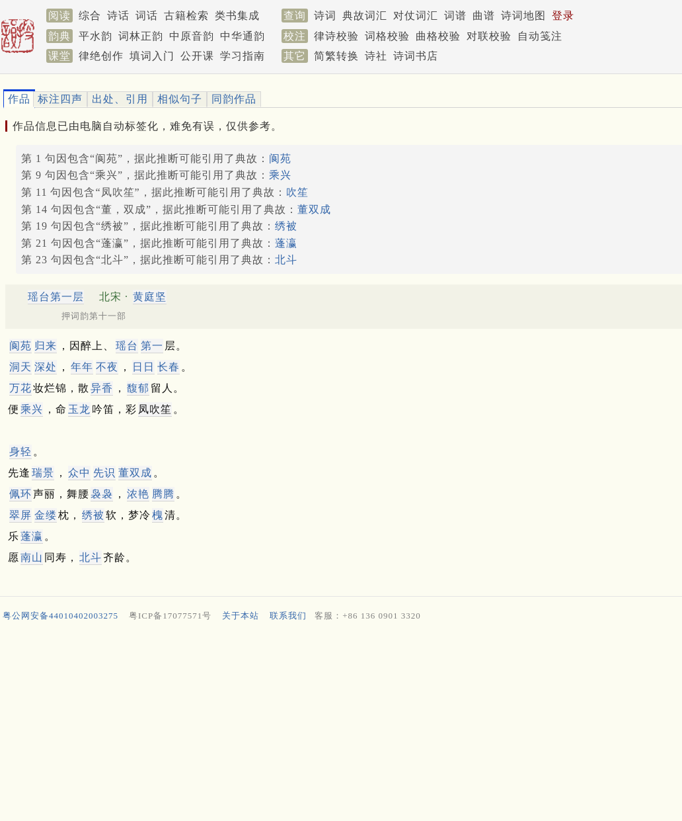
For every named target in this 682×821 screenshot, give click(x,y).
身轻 (20, 451)
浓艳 (138, 493)
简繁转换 (336, 56)
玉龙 (79, 409)
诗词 (325, 15)
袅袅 (102, 493)
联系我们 (288, 616)
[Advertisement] (335, 724)
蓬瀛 (286, 243)
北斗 (286, 259)
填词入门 (152, 56)
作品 (19, 99)
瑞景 (43, 472)
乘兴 (280, 175)
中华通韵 (242, 36)
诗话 (118, 15)
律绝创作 (101, 56)
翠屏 (20, 515)
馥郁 (138, 388)
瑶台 (127, 345)
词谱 (455, 15)
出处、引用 (120, 99)
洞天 (20, 366)
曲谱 (484, 15)
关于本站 (240, 616)
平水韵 (95, 36)
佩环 (20, 493)
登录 (563, 15)
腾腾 (163, 493)
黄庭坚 (150, 296)
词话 (146, 15)
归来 (45, 345)
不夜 (107, 366)
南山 (31, 557)
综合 (90, 15)
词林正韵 (140, 36)
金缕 (45, 515)
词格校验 (387, 36)
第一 (152, 345)
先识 (104, 472)
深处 (45, 366)
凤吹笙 (155, 409)
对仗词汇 (415, 15)
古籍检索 (186, 15)
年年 (82, 366)
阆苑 (280, 158)
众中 (79, 472)
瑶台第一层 (56, 296)
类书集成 (237, 15)
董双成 (314, 209)
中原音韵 (191, 36)
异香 (102, 388)
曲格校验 (438, 36)
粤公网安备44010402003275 (60, 616)
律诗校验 (336, 36)
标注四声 (60, 99)
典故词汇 (364, 15)
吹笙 (297, 192)
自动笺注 (539, 36)
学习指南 (242, 56)
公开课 (197, 56)
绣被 (286, 226)
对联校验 (489, 36)
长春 (168, 366)
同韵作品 (233, 99)
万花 (20, 388)
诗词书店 (415, 56)
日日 (143, 366)
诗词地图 (523, 15)
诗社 (376, 56)
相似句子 (179, 99)
